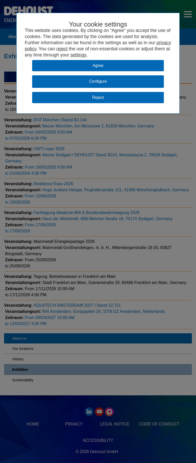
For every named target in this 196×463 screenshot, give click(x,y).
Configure (98, 81)
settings (78, 54)
